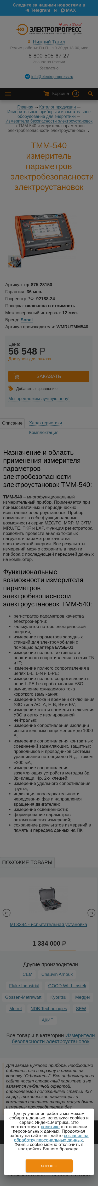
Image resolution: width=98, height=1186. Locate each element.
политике (50, 1126)
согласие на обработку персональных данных (51, 1138)
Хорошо (49, 1166)
